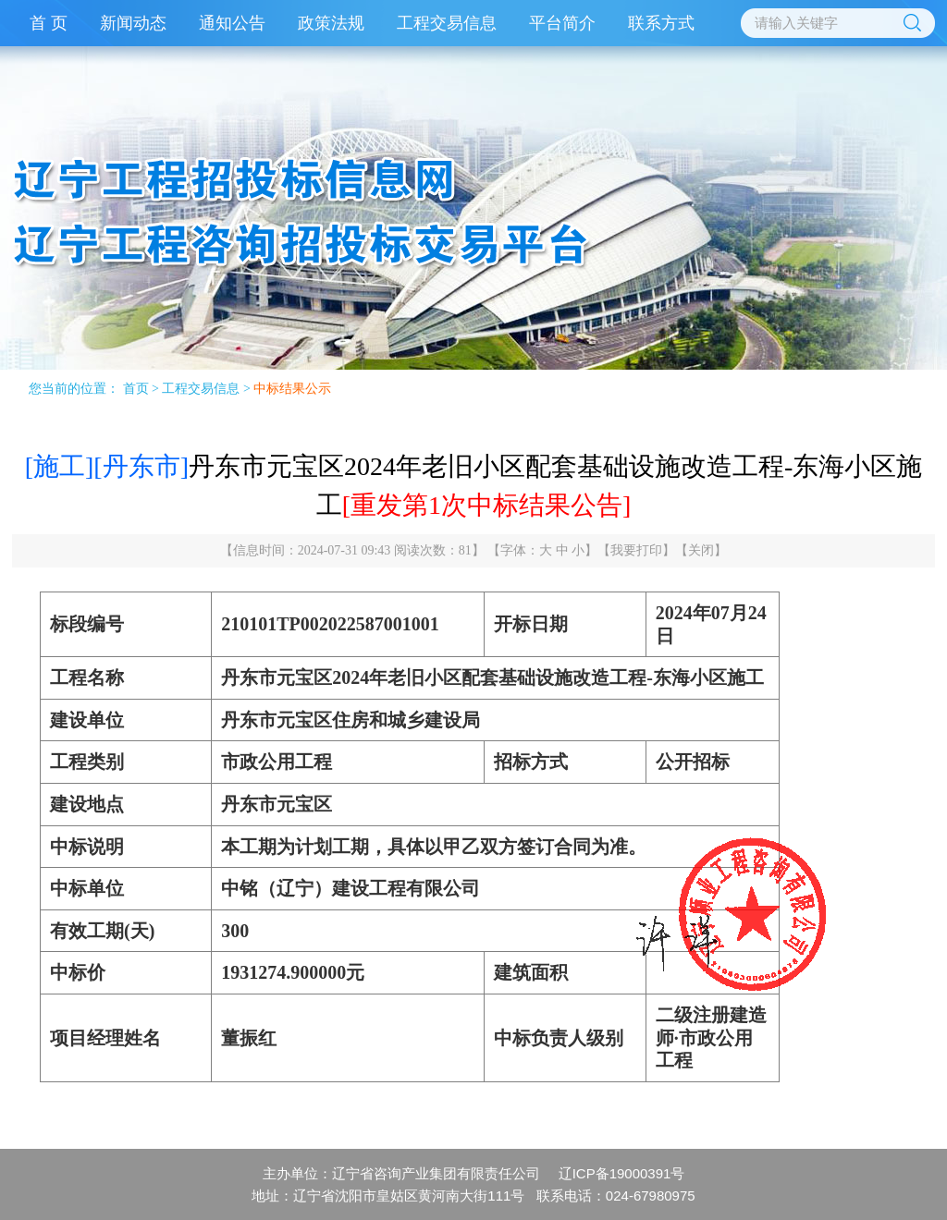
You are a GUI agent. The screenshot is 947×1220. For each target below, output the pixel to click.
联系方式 (661, 23)
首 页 (49, 23)
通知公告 (232, 23)
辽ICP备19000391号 (622, 1173)
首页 (136, 389)
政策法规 (331, 23)
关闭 (701, 550)
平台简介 (562, 23)
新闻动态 (133, 23)
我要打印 (636, 550)
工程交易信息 (447, 23)
